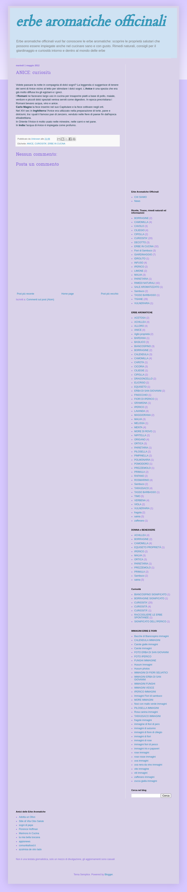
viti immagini (140, 772)
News (137, 201)
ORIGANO (140, 439)
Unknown (36, 139)
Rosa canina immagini (146, 712)
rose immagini (141, 752)
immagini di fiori (142, 736)
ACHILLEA (140, 322)
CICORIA (139, 366)
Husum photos (142, 668)
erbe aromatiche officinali (90, 21)
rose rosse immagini (145, 756)
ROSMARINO (141, 480)
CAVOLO (139, 226)
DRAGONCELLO (143, 378)
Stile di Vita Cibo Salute (31, 821)
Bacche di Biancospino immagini (151, 636)
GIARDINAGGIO (143, 254)
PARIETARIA (141, 278)
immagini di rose (143, 740)
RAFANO (139, 476)
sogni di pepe (26, 825)
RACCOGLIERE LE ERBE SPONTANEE (148, 616)
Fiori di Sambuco (143, 250)
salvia (137, 516)
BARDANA (140, 338)
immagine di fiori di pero (147, 724)
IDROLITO (139, 258)
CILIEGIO (139, 230)
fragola (138, 512)
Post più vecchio (109, 293)
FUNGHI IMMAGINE (145, 660)
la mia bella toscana (29, 837)
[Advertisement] (67, 272)
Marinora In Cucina (29, 833)
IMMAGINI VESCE (144, 687)
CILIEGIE (139, 370)
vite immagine (141, 768)
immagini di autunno (145, 728)
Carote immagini (143, 648)
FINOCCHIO (141, 395)
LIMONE (138, 270)
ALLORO (139, 326)
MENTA (138, 427)
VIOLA (137, 504)
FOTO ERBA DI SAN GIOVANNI (151, 652)
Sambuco (139, 291)
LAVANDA (139, 411)
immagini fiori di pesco (146, 744)
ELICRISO (139, 382)
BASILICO (139, 342)
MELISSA (139, 423)
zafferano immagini (144, 777)
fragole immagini (143, 720)
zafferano (139, 520)
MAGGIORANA (142, 415)
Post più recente (25, 293)
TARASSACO (141, 488)
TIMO (137, 496)
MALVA (138, 274)
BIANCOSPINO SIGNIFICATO (150, 594)
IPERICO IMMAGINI (145, 691)
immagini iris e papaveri (146, 748)
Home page (67, 293)
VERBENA (140, 500)
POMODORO (141, 463)
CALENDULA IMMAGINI (147, 640)
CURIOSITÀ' (141, 610)
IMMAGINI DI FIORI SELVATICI (151, 672)
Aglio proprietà (142, 334)
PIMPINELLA (141, 455)
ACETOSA (140, 317)
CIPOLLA (139, 234)
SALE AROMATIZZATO (146, 287)
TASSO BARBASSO (145, 295)
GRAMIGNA (140, 403)
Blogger (109, 874)
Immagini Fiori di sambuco (148, 696)
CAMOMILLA (141, 222)
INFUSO (138, 262)
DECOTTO (140, 242)
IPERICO (139, 266)
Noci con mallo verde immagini (150, 703)
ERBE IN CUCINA (56, 143)
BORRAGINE (141, 218)
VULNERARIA (142, 303)
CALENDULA (141, 354)
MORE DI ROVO (143, 431)
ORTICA (138, 443)
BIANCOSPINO (142, 346)
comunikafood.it (27, 845)
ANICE (30, 143)
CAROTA (139, 362)
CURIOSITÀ (140, 606)
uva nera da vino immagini (148, 764)
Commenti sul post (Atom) (40, 299)
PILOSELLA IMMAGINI (146, 708)
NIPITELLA (140, 435)
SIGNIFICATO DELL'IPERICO (150, 621)
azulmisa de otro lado (30, 849)
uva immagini (141, 760)
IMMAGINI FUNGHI (144, 683)
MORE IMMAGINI (143, 699)
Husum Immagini (143, 664)
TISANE (138, 299)
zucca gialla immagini (145, 781)
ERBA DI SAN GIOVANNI (147, 390)
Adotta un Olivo (27, 817)
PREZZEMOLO (142, 468)
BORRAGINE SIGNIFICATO (149, 598)
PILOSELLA (140, 451)
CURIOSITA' (41, 143)
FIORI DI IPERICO (144, 399)
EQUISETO (140, 386)
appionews (24, 841)
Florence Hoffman (28, 829)
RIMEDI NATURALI (144, 283)
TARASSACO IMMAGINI (147, 716)
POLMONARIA (142, 459)
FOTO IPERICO (142, 656)
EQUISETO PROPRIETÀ (147, 547)
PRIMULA (139, 472)
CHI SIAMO (140, 197)
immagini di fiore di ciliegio (148, 732)
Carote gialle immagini (146, 644)
